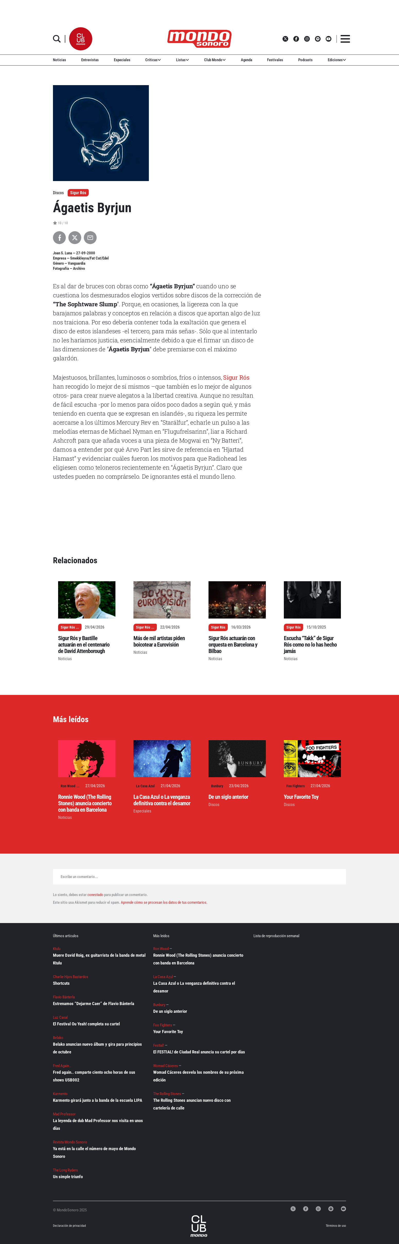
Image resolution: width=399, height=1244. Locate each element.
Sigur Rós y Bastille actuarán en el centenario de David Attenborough (84, 644)
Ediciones (337, 60)
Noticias (59, 60)
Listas (182, 60)
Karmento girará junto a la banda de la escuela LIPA (97, 1100)
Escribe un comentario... (79, 876)
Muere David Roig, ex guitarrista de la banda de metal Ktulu (99, 959)
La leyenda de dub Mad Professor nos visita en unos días (98, 1124)
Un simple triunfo (68, 1176)
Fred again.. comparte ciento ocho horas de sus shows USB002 (94, 1076)
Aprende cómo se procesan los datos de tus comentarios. (163, 902)
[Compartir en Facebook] (59, 237)
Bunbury (217, 786)
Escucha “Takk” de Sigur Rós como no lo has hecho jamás (310, 644)
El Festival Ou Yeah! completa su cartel (86, 1023)
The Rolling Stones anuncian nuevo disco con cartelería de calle (192, 1104)
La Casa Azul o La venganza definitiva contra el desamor (161, 800)
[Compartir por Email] (90, 237)
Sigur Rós (78, 192)
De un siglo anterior (228, 797)
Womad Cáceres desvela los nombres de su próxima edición (198, 1076)
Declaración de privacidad (69, 1226)
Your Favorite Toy (301, 797)
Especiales (122, 60)
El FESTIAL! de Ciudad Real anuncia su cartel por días (199, 1051)
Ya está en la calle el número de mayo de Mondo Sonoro (94, 1152)
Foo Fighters (295, 786)
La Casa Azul (145, 786)
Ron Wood (68, 786)
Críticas (153, 60)
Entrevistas (90, 60)
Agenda (246, 60)
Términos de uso (336, 1226)
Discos (213, 804)
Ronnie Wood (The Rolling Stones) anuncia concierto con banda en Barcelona (85, 803)
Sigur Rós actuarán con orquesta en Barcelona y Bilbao (232, 644)
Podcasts (305, 60)
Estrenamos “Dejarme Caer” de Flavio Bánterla (93, 1003)
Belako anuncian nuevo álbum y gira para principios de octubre (97, 1048)
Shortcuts (61, 983)
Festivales (275, 60)
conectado (95, 894)
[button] (80, 38)
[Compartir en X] (74, 237)
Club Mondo (215, 60)
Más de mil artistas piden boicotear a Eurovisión (159, 641)
